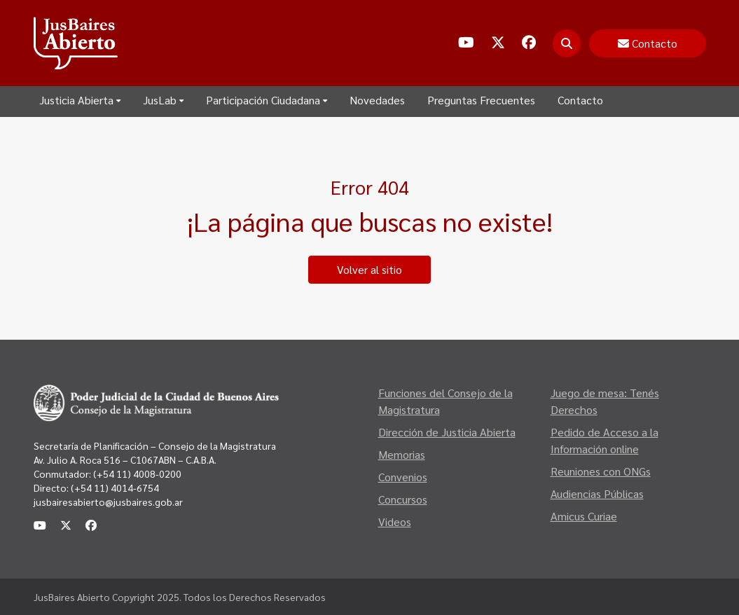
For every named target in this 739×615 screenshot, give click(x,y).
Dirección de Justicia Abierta (447, 431)
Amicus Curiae (584, 516)
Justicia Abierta (79, 99)
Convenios (402, 476)
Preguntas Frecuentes (481, 99)
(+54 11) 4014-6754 (115, 487)
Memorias (401, 454)
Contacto (580, 99)
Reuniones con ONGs (601, 471)
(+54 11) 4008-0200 (136, 473)
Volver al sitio (369, 269)
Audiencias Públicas (597, 493)
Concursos (402, 499)
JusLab (163, 99)
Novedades (377, 99)
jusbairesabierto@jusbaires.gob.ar (108, 501)
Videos (394, 521)
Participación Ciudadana (266, 99)
